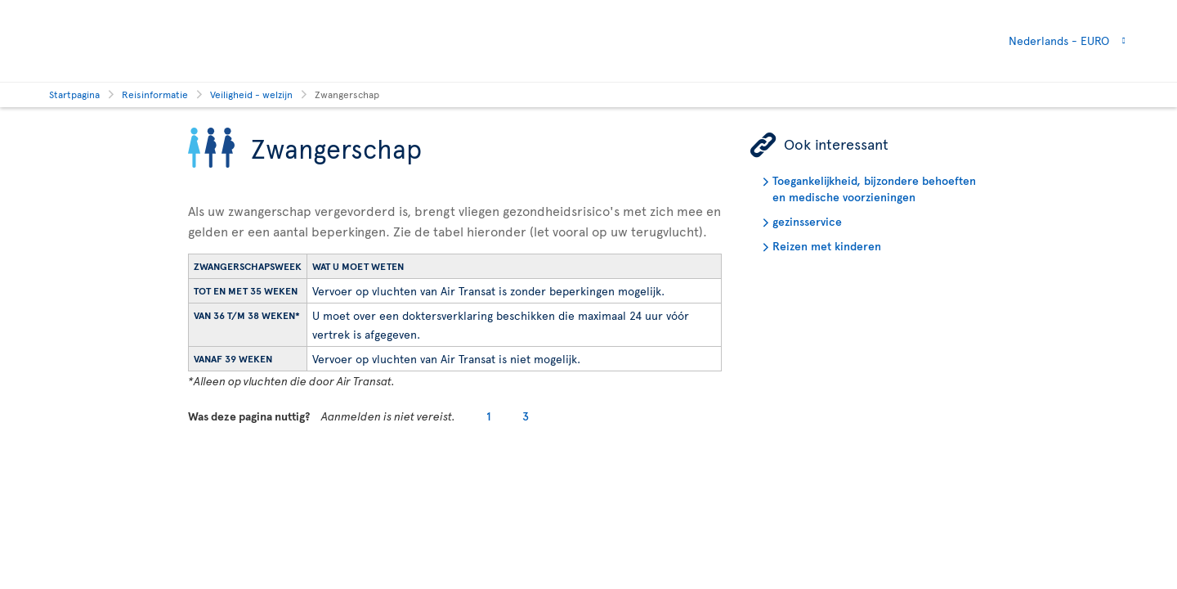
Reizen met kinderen (826, 246)
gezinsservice (807, 221)
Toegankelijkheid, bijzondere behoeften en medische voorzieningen (874, 189)
